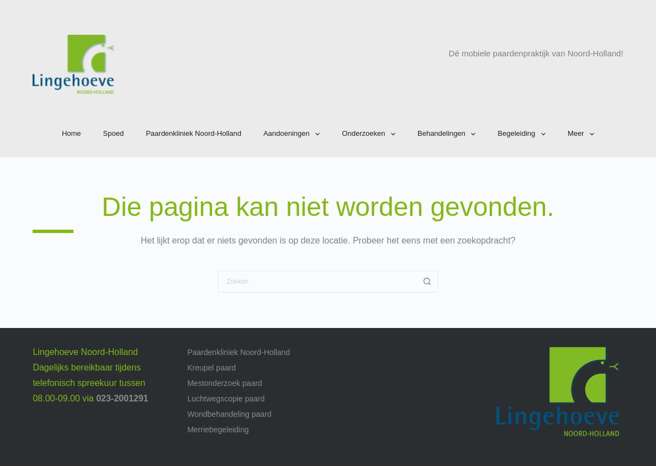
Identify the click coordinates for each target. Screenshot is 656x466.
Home (71, 133)
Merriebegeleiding (217, 429)
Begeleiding (524, 134)
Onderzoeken (371, 134)
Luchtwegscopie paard (225, 398)
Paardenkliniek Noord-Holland (193, 133)
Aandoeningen (293, 134)
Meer (583, 134)
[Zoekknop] (427, 282)
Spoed (113, 133)
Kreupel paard (211, 367)
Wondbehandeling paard (229, 414)
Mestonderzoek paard (224, 383)
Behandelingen (448, 134)
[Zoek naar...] (317, 282)
